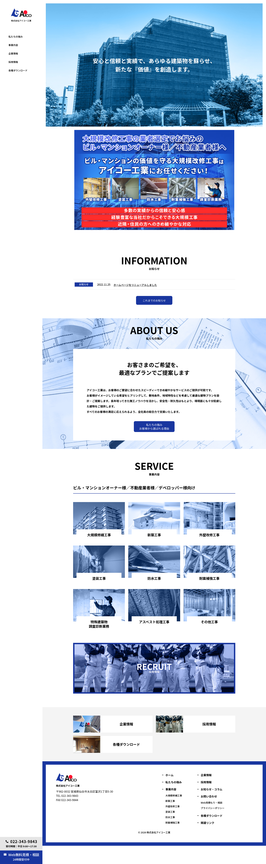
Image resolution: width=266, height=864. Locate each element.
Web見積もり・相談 (211, 821)
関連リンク (207, 841)
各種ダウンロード (17, 70)
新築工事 (170, 819)
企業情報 (13, 53)
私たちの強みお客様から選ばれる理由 (154, 430)
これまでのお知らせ (154, 304)
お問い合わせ (209, 815)
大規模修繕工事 (173, 813)
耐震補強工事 (172, 841)
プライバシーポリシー (212, 826)
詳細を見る (99, 547)
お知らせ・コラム (211, 807)
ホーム (169, 793)
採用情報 (13, 62)
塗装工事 (10, 26)
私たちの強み (15, 36)
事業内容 (13, 45)
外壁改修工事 (172, 824)
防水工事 (170, 835)
